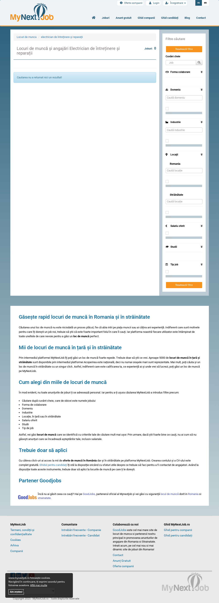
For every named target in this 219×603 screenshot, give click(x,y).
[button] (181, 62)
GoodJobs (89, 494)
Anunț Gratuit (122, 560)
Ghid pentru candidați (178, 535)
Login (153, 2)
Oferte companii (130, 2)
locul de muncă (170, 494)
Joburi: (150, 48)
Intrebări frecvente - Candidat (80, 535)
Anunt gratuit (123, 17)
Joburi (105, 17)
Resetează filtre (184, 49)
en (205, 2)
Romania (193, 494)
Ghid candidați (169, 17)
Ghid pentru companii (178, 530)
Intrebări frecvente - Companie (81, 530)
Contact (201, 17)
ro (198, 2)
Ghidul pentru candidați (53, 465)
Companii (16, 551)
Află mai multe (38, 585)
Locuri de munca (27, 37)
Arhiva (14, 545)
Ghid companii (146, 17)
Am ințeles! (16, 591)
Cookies (15, 539)
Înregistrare (175, 2)
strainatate (44, 498)
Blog (187, 17)
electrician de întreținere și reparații (62, 37)
